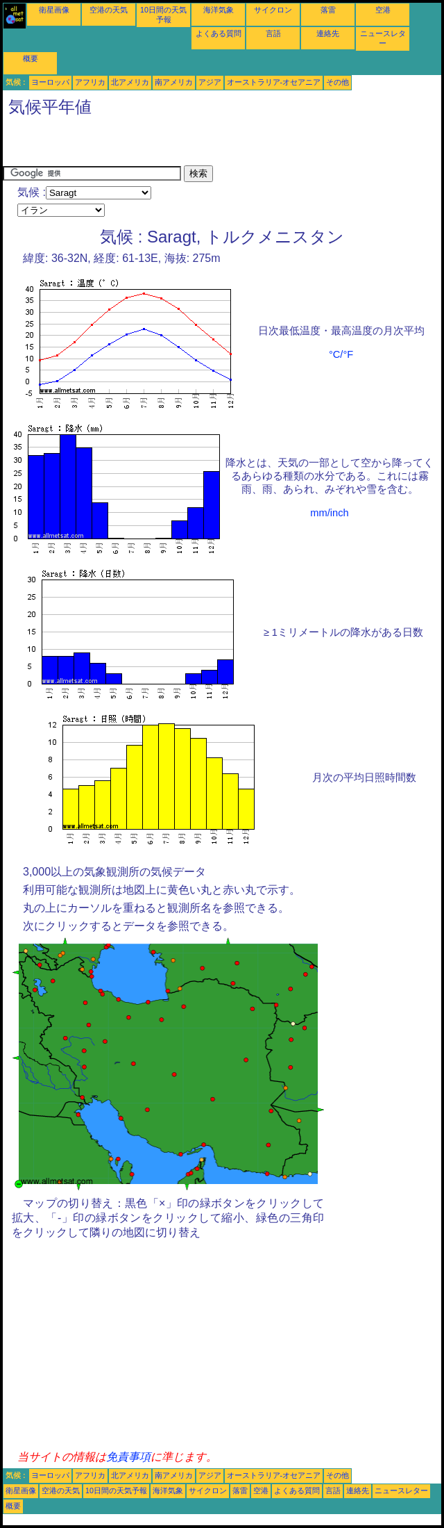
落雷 (328, 10)
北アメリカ (130, 82)
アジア (209, 82)
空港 (383, 10)
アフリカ (90, 82)
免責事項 (128, 1457)
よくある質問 (218, 33)
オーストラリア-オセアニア (274, 82)
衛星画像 (54, 10)
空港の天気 (108, 10)
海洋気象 (218, 10)
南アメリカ (174, 82)
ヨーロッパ (50, 82)
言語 (273, 33)
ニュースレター (401, 1490)
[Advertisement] (165, 144)
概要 (30, 58)
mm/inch (329, 512)
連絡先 (327, 33)
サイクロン (273, 10)
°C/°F (341, 354)
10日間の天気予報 (116, 1490)
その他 (337, 82)
